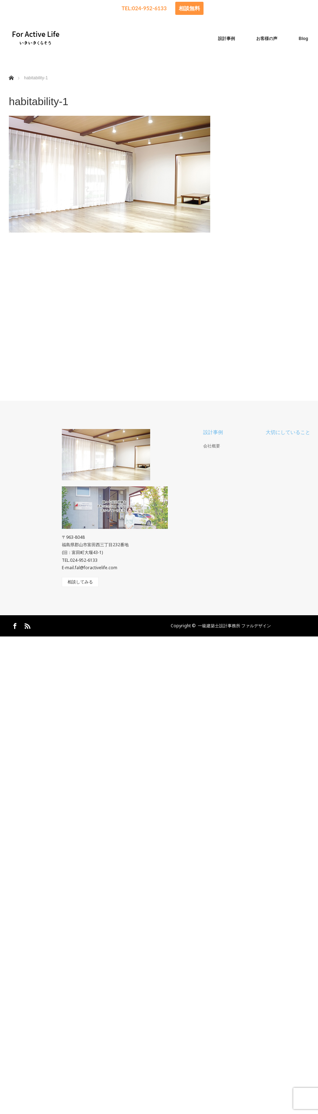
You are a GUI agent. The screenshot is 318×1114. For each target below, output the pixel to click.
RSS (26, 731)
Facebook (14, 731)
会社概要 (211, 553)
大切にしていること (288, 539)
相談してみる (80, 688)
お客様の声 (266, 38)
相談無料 (189, 8)
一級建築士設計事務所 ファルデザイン (234, 733)
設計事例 (226, 38)
